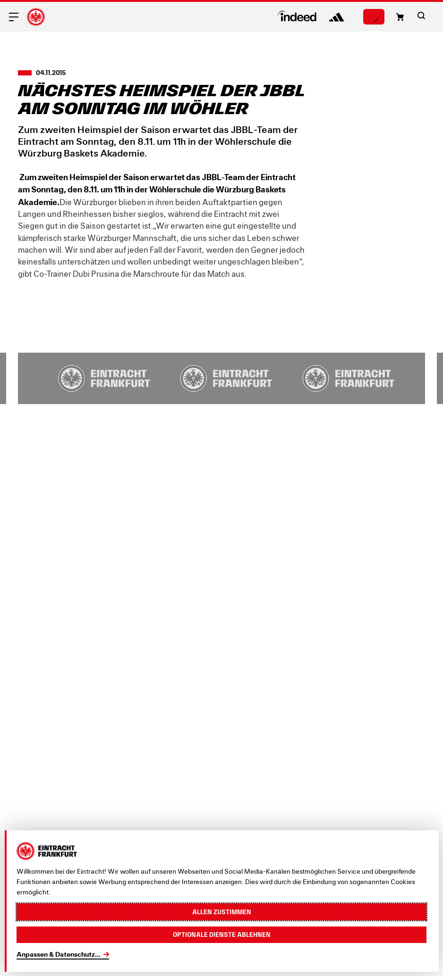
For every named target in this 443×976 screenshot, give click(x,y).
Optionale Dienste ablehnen (222, 934)
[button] (400, 17)
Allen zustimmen (221, 912)
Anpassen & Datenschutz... (59, 954)
